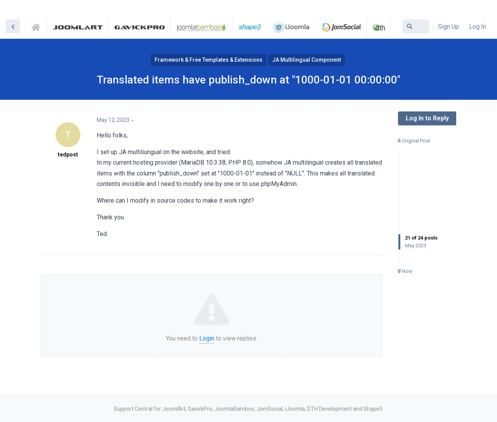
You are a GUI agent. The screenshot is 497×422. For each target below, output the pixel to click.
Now (405, 271)
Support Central (38, 26)
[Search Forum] (416, 26)
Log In (477, 26)
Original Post (414, 141)
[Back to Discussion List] (13, 26)
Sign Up (448, 26)
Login (206, 338)
